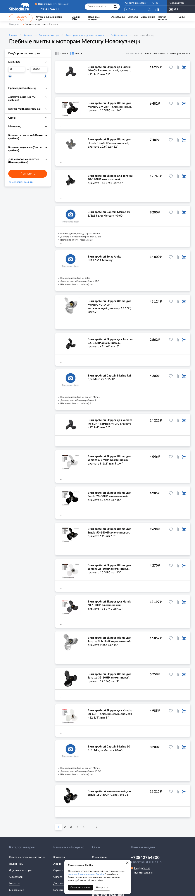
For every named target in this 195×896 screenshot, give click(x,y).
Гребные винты (119, 35)
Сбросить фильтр (20, 182)
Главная (13, 35)
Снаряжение (16, 890)
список (78, 53)
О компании (99, 857)
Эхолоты (14, 883)
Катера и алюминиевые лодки (27, 857)
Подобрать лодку (21, 18)
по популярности (179, 53)
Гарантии (58, 890)
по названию (159, 53)
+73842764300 (49, 9)
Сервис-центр (61, 870)
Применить (27, 173)
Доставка (59, 883)
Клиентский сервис (135, 3)
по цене (145, 53)
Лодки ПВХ (16, 864)
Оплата (57, 877)
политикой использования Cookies (86, 874)
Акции (57, 864)
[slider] (10, 76)
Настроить (102, 887)
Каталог (27, 35)
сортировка (132, 53)
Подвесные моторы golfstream (41, 24)
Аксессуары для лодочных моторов (84, 35)
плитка (64, 53)
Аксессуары (16, 877)
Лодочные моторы (49, 35)
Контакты (59, 857)
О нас (155, 3)
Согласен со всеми (80, 887)
